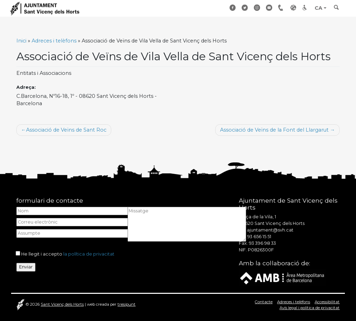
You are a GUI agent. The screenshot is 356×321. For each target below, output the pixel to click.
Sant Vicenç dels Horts (62, 304)
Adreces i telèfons (54, 41)
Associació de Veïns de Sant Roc (66, 130)
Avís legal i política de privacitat (310, 307)
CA (318, 8)
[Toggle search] (336, 9)
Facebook (232, 7)
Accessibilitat (305, 7)
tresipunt (127, 304)
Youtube (269, 7)
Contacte (264, 301)
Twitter (245, 7)
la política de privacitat (88, 254)
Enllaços (293, 7)
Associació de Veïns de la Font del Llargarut (274, 130)
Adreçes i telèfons (281, 7)
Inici (21, 41)
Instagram (257, 7)
